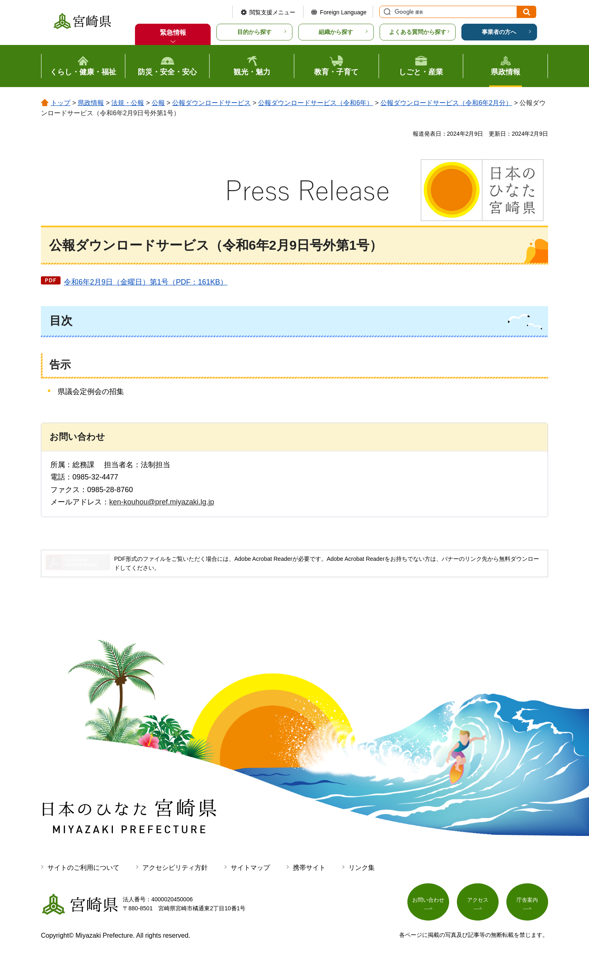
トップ (60, 102)
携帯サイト (309, 867)
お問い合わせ (428, 902)
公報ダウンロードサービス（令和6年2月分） (446, 102)
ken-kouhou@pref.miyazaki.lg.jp (161, 502)
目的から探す (254, 32)
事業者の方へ (499, 32)
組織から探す (336, 32)
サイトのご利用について (83, 867)
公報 (158, 102)
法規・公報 (127, 102)
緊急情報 (173, 32)
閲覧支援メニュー (272, 12)
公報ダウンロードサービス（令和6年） (315, 102)
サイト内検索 (386, 12)
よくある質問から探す (417, 32)
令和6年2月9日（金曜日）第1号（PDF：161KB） (145, 282)
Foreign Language (343, 12)
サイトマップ (250, 867)
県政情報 (91, 102)
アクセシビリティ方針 (175, 867)
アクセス (477, 902)
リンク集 (361, 867)
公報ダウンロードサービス (211, 102)
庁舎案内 (527, 902)
